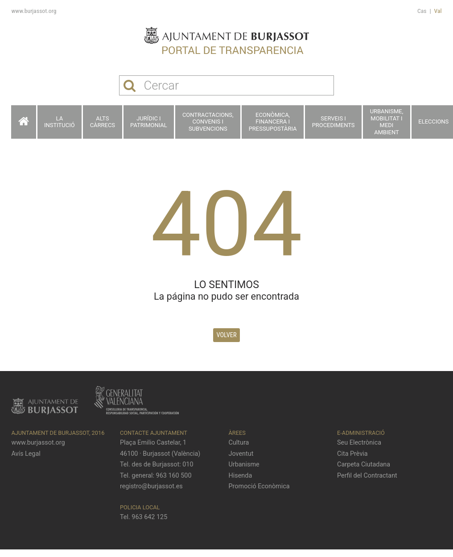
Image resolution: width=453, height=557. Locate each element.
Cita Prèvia (352, 454)
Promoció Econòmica (259, 486)
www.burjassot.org (33, 10)
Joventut (241, 454)
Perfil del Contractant (367, 475)
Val (438, 10)
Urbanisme (244, 464)
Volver (226, 335)
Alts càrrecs (102, 122)
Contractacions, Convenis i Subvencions (208, 121)
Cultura (239, 442)
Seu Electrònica (359, 442)
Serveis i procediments (333, 122)
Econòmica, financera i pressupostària (273, 121)
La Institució (59, 122)
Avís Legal (25, 454)
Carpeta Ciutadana (363, 464)
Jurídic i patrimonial (148, 122)
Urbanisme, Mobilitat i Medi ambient (387, 122)
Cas (422, 10)
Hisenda (240, 475)
